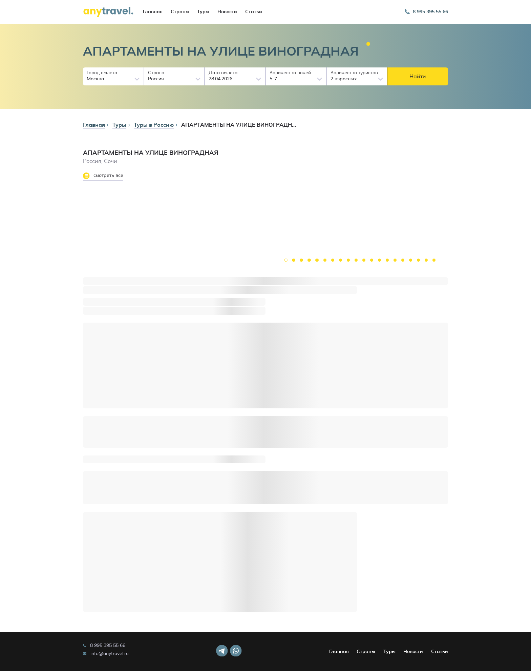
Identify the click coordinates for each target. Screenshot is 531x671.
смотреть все (103, 175)
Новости (227, 11)
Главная (153, 11)
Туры (203, 11)
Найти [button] (417, 76)
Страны (180, 11)
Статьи (253, 11)
